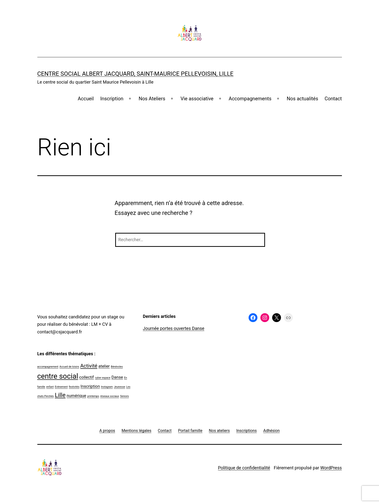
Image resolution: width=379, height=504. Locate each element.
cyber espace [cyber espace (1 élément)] (103, 377)
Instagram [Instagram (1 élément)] (107, 386)
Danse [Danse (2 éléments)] (117, 377)
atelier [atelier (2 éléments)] (104, 366)
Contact (333, 99)
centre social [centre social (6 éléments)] (57, 376)
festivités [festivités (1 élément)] (74, 386)
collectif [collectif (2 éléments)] (86, 377)
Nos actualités (302, 99)
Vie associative (197, 99)
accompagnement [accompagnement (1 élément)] (47, 366)
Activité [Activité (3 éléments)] (88, 366)
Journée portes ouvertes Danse (173, 328)
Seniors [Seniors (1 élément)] (124, 396)
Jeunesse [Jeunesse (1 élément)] (119, 386)
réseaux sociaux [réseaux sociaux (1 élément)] (109, 396)
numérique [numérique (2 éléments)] (76, 395)
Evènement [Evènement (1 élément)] (61, 386)
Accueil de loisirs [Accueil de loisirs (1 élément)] (69, 366)
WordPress (331, 467)
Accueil (86, 99)
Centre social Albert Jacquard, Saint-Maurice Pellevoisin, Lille (135, 73)
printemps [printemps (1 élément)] (93, 396)
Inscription (111, 99)
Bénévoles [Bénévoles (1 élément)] (117, 366)
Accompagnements (250, 99)
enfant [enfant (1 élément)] (50, 386)
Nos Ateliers (152, 99)
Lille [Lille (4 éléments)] (60, 395)
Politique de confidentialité (244, 467)
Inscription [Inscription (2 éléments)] (90, 386)
